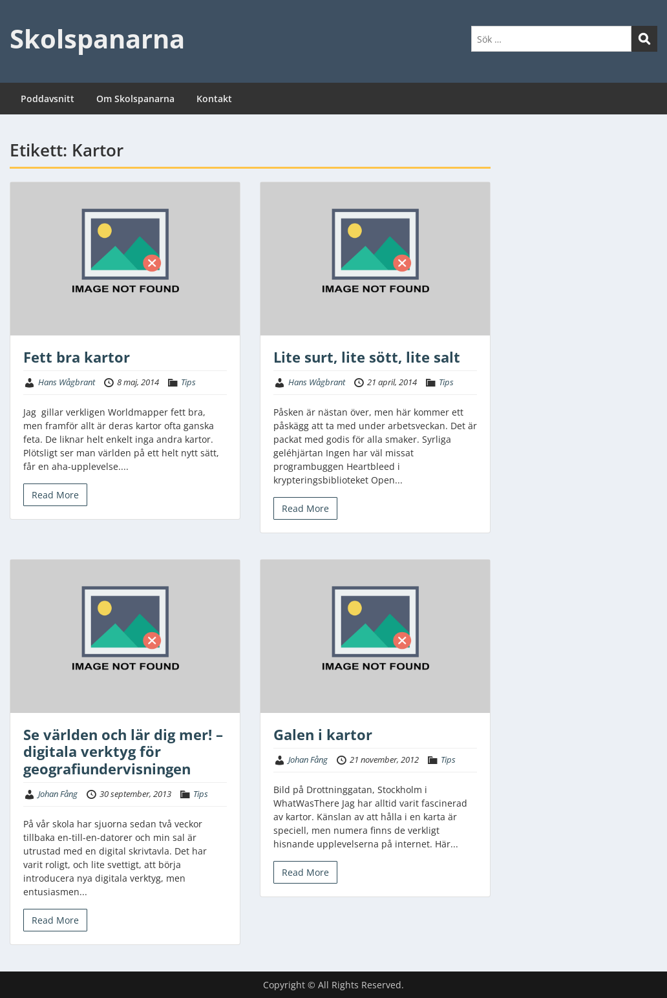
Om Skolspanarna (135, 98)
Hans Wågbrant (66, 382)
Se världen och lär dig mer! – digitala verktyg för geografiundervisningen (123, 751)
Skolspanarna (97, 38)
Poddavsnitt (47, 98)
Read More (55, 495)
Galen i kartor (322, 734)
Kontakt (214, 98)
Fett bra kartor (76, 356)
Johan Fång (58, 794)
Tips (188, 382)
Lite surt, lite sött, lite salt (366, 356)
